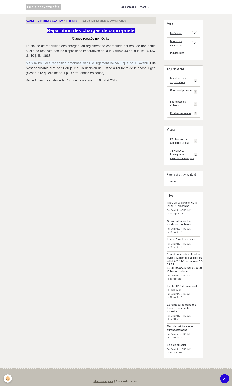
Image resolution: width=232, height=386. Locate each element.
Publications (177, 52)
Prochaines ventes (183, 113)
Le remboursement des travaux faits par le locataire (181, 308)
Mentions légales (103, 381)
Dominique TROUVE (181, 210)
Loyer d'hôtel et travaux (181, 239)
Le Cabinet (176, 33)
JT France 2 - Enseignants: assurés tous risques (183, 154)
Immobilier (72, 20)
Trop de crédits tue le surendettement (180, 328)
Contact (172, 181)
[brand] (43, 7)
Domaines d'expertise (50, 20)
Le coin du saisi (176, 345)
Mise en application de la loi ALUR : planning (182, 204)
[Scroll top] (224, 378)
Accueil (30, 20)
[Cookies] (8, 378)
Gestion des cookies (127, 381)
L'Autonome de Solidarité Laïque (183, 141)
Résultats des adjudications (183, 80)
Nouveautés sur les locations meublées (179, 222)
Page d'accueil (128, 6)
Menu (143, 6)
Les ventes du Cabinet (183, 103)
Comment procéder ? (183, 92)
